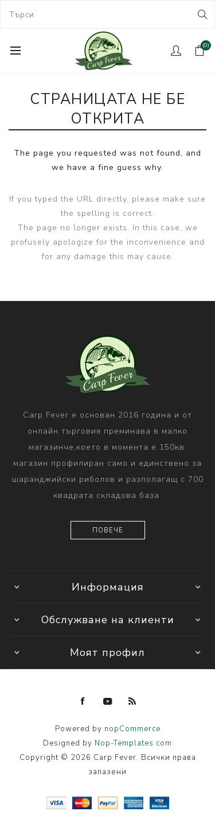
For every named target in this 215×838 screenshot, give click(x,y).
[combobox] (107, 14)
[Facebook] (83, 701)
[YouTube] (108, 701)
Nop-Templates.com (133, 743)
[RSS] (132, 701)
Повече (107, 530)
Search (201, 14)
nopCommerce (132, 729)
